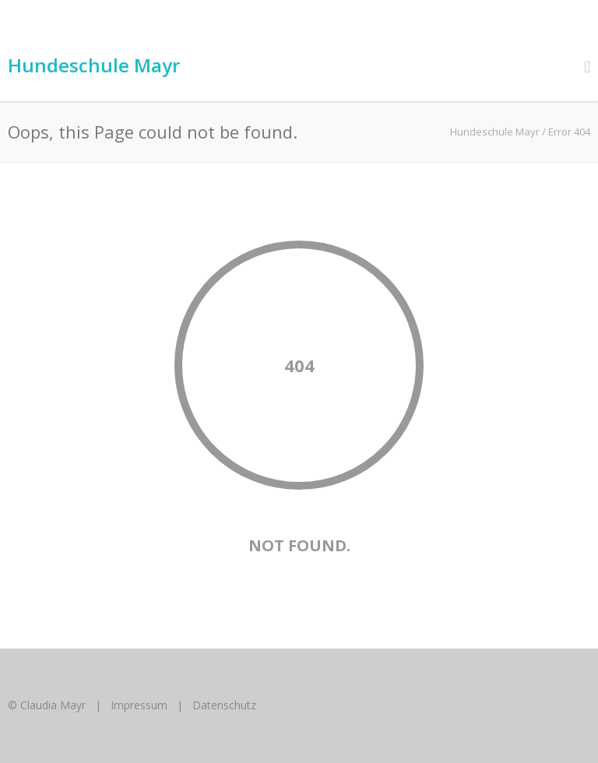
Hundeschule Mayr (94, 65)
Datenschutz (224, 705)
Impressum (139, 705)
